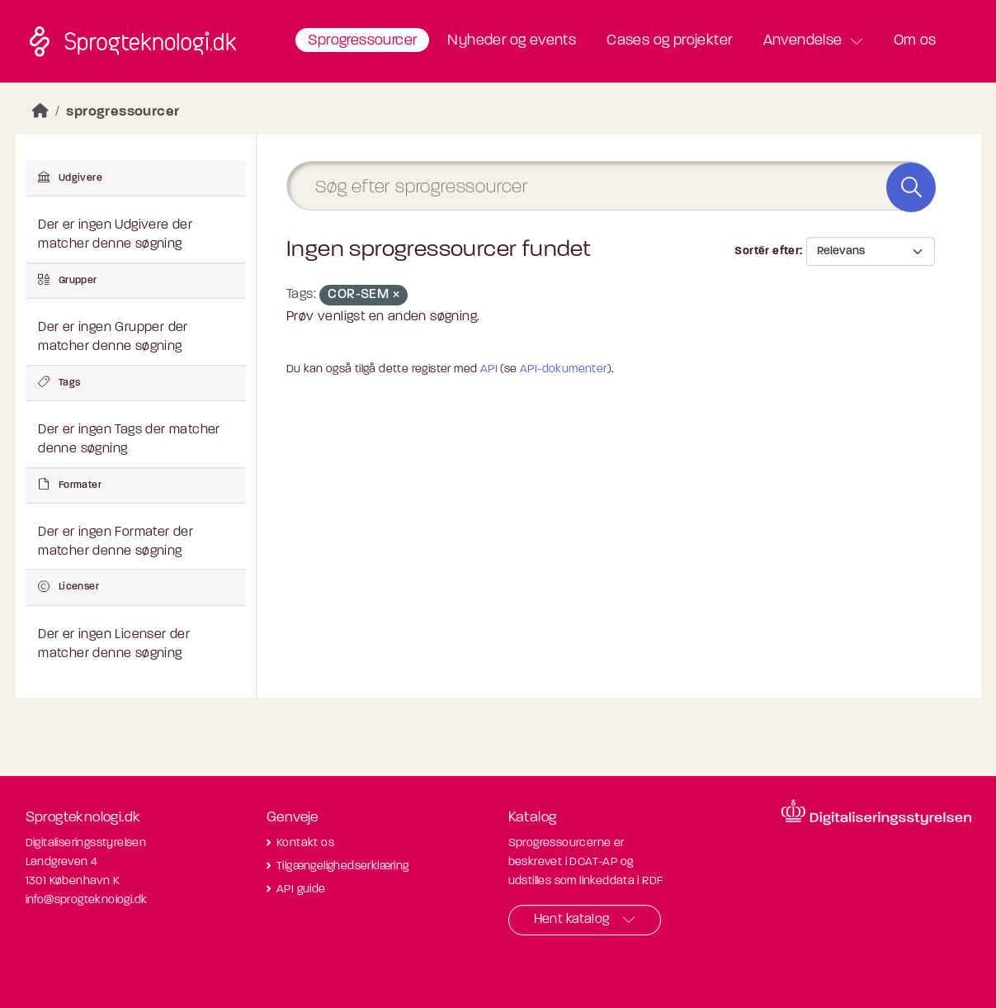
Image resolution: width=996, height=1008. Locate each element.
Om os (915, 41)
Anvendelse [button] (803, 41)
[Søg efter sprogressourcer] (610, 186)
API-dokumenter (563, 369)
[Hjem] (40, 112)
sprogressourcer (122, 112)
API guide (301, 889)
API (489, 369)
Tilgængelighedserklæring (342, 866)
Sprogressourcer (362, 41)
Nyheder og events (511, 41)
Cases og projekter (669, 41)
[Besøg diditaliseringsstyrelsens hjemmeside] (876, 812)
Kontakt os (305, 843)
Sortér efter (767, 251)
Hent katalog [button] (572, 919)
